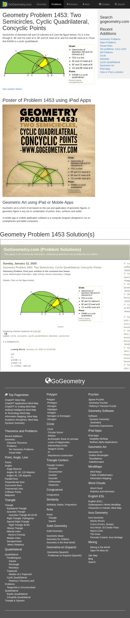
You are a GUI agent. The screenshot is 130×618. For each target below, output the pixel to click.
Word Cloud (96, 488)
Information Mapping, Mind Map (21, 416)
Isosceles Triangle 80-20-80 (23, 515)
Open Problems (108, 42)
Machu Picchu (97, 521)
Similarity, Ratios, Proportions (62, 504)
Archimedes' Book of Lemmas (63, 439)
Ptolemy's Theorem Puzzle (102, 406)
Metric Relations (16, 544)
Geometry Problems (110, 39)
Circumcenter (55, 471)
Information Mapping (100, 478)
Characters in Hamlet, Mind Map (104, 508)
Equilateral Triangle (17, 508)
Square (12, 561)
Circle (103, 55)
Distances (54, 485)
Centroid (53, 468)
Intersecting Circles (57, 445)
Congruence (53, 494)
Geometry (42, 4)
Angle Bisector (14, 469)
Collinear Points (13, 492)
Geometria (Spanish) (57, 552)
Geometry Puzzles (98, 402)
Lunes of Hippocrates (59, 442)
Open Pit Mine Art (99, 550)
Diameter (104, 59)
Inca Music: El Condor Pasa (104, 527)
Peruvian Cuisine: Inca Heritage (106, 537)
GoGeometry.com (17, 4)
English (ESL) (95, 501)
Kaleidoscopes (96, 462)
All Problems (106, 52)
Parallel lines (11, 478)
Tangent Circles (56, 449)
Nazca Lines (96, 530)
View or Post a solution (111, 72)
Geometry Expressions (101, 426)
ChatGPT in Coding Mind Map (20, 406)
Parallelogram (14, 557)
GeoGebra (95, 422)
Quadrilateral (11, 554)
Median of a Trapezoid (20, 574)
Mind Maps (95, 471)
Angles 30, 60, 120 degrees (21, 472)
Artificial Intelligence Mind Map (20, 410)
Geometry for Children (58, 539)
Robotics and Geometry (102, 491)
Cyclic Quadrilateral (110, 62)
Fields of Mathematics (101, 475)
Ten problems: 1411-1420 (113, 49)
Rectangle (14, 564)
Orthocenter (55, 481)
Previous (71, 4)
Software (92, 416)
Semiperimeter (14, 541)
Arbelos (51, 435)
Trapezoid (12, 571)
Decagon (51, 419)
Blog (90, 558)
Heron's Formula (16, 534)
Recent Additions (13, 436)
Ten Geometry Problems (21, 449)
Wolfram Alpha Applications (103, 442)
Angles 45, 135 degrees (19, 475)
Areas (50, 514)
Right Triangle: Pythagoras (20, 518)
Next (86, 4)
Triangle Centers (55, 465)
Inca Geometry (96, 517)
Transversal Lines (14, 488)
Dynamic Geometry (15, 423)
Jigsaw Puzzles (96, 399)
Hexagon (51, 406)
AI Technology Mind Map (17, 413)
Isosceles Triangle (16, 511)
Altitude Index (14, 531)
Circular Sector (55, 432)
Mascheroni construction (60, 455)
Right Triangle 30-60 (19, 525)
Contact (104, 4)
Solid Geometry (54, 531)
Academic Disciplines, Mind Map (21, 419)
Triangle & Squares (15, 600)
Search (120, 4)
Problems (56, 4)
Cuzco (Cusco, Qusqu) (102, 524)
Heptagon (52, 409)
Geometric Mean (55, 536)
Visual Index (106, 45)
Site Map (92, 555)
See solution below (12, 89)
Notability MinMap (99, 439)
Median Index (14, 538)
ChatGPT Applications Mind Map (21, 403)
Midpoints (10, 495)
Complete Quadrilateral (19, 597)
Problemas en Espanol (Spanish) (65, 555)
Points (8, 462)
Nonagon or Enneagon (58, 416)
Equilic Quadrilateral (17, 594)
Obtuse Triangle (15, 528)
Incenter (53, 475)
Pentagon (52, 402)
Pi (49, 452)
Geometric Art (107, 65)
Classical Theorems (17, 442)
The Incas (95, 534)
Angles (8, 465)
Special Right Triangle (18, 521)
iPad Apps (105, 68)
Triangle (9, 505)
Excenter (53, 478)
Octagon (51, 412)
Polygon (51, 399)
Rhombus (14, 567)
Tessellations (95, 458)
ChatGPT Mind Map (15, 400)
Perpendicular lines (15, 482)
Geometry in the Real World (61, 542)
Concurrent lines (13, 485)
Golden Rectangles (99, 455)
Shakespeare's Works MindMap (104, 504)
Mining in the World (100, 547)
